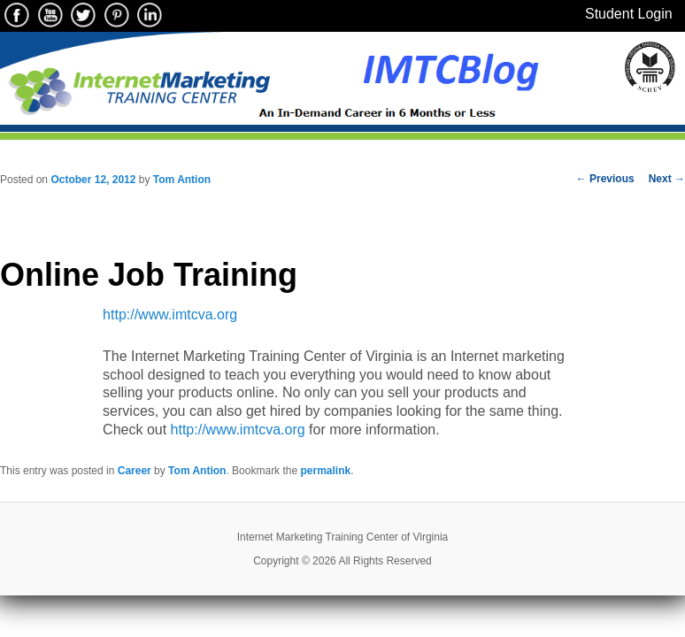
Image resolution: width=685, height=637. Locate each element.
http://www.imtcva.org (170, 314)
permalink (325, 470)
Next (667, 179)
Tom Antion (182, 179)
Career (134, 470)
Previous (605, 179)
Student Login (629, 13)
